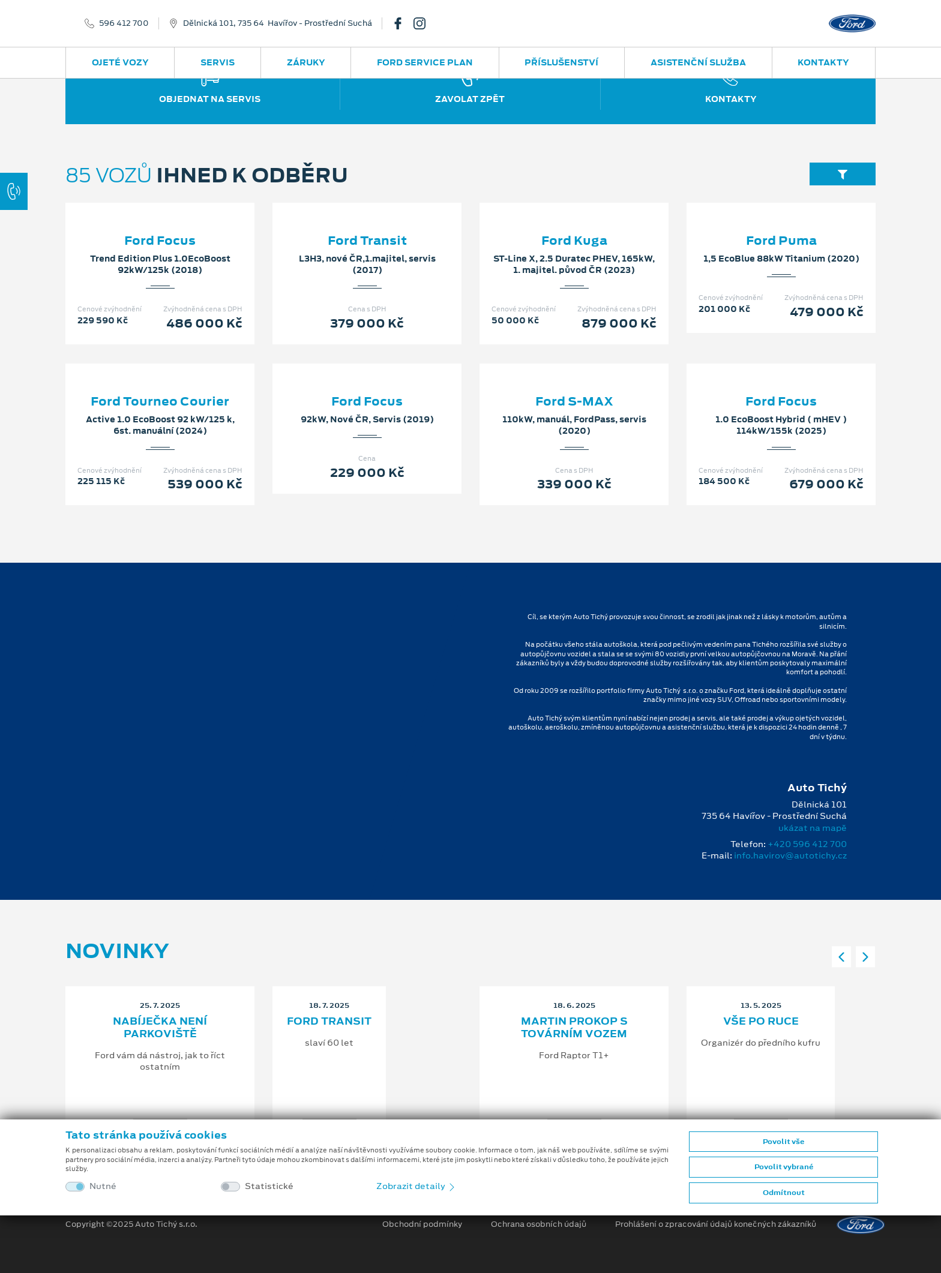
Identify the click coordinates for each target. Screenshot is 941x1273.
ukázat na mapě (812, 828)
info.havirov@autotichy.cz (790, 855)
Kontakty (823, 62)
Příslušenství (561, 62)
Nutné (102, 1186)
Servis (217, 62)
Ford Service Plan (425, 62)
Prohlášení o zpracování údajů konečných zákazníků (715, 1224)
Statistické (269, 1186)
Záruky (306, 62)
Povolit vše (783, 1141)
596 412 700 (124, 23)
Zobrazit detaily (416, 1186)
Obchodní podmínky (422, 1224)
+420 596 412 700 (807, 844)
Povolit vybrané (783, 1167)
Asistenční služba (698, 62)
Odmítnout (784, 1192)
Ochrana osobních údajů (538, 1224)
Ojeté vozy (120, 62)
